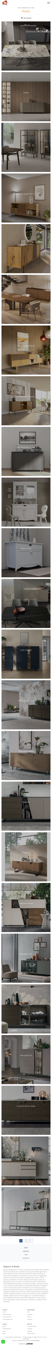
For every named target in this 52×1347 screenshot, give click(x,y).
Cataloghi (29, 1331)
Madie (32, 7)
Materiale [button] (26, 1251)
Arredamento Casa (26, 7)
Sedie (3, 1333)
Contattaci (29, 1328)
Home (19, 7)
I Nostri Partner (31, 1333)
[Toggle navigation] (48, 3)
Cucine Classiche (6, 1317)
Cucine (4, 1312)
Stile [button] (26, 1254)
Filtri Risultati (26, 18)
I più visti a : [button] (26, 1258)
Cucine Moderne (6, 1314)
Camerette (29, 1314)
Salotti (4, 1326)
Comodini (29, 1319)
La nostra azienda (31, 1326)
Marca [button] (26, 1248)
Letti (28, 1312)
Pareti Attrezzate (6, 1328)
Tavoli (3, 1331)
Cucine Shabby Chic (7, 1319)
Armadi (29, 1317)
